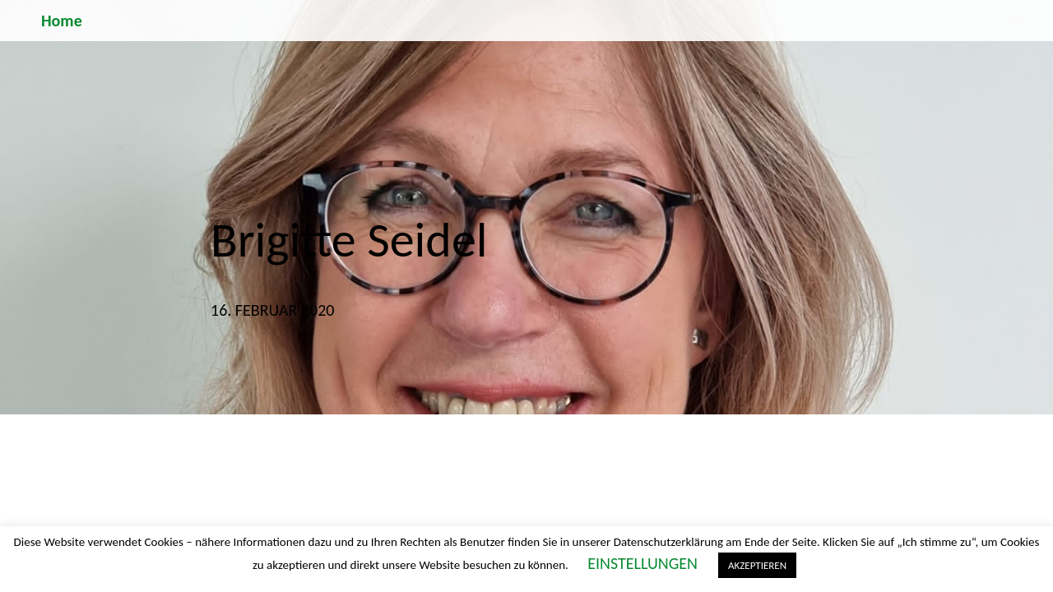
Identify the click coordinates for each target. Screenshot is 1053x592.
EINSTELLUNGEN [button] (642, 563)
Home (61, 20)
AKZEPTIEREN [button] (757, 565)
